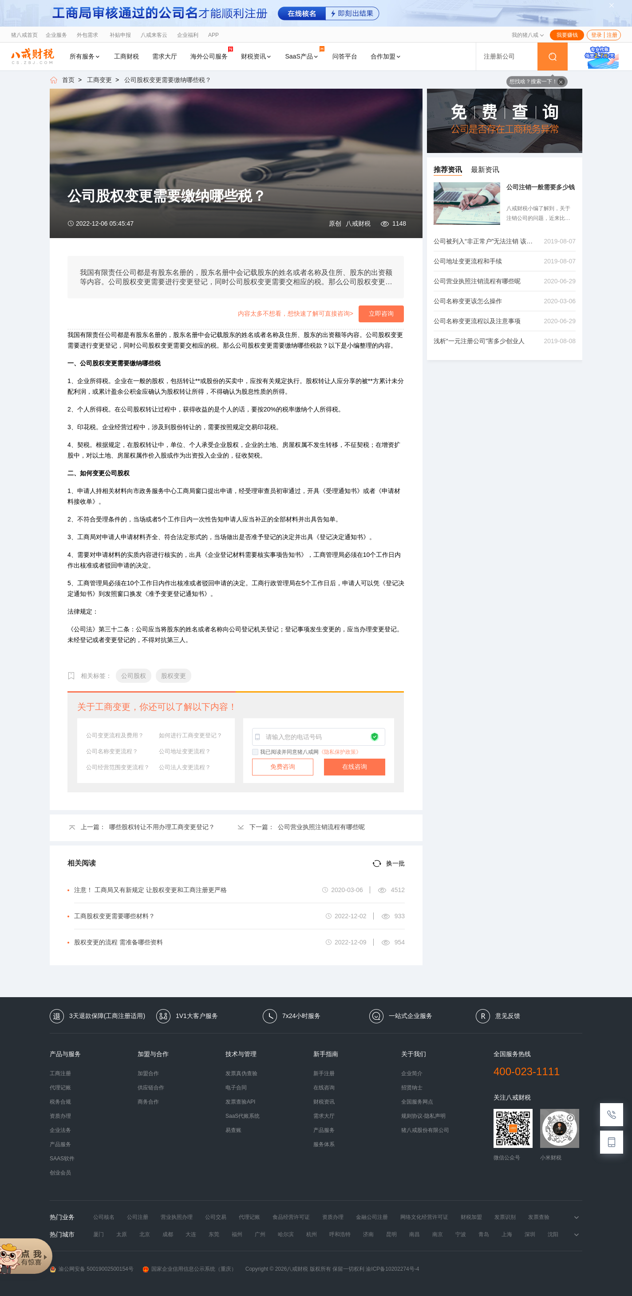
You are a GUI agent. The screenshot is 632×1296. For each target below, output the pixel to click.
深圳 (530, 1234)
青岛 (483, 1234)
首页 (68, 79)
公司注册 (137, 1217)
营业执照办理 (177, 1217)
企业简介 (412, 1073)
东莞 (214, 1234)
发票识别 (505, 1217)
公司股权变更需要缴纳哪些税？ (167, 79)
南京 (437, 1234)
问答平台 (344, 56)
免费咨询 (282, 766)
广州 (260, 1234)
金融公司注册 (372, 1217)
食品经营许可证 (291, 1217)
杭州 (311, 1234)
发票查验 (538, 1217)
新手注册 (324, 1073)
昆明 (391, 1234)
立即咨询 (381, 313)
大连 (191, 1234)
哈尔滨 (286, 1234)
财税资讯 (256, 56)
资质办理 (60, 1116)
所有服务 (85, 56)
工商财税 (126, 56)
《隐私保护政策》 (340, 752)
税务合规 (60, 1102)
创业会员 (60, 1173)
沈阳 (553, 1234)
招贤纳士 (412, 1088)
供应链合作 (151, 1088)
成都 (167, 1234)
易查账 (233, 1130)
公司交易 (215, 1217)
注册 (612, 35)
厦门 (98, 1234)
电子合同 (236, 1088)
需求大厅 (164, 56)
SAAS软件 (62, 1158)
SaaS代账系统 (242, 1116)
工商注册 (60, 1073)
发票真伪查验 (241, 1073)
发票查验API (240, 1102)
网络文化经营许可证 (424, 1217)
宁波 (460, 1234)
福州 (237, 1234)
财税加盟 (471, 1217)
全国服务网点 (417, 1102)
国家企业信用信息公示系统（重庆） (189, 1269)
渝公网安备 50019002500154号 (92, 1269)
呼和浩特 (340, 1234)
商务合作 (148, 1102)
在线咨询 (354, 766)
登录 (596, 35)
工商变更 (99, 79)
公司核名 (104, 1217)
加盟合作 (148, 1073)
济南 (368, 1234)
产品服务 (60, 1144)
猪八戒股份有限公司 (425, 1130)
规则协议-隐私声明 (423, 1116)
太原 (121, 1234)
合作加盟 (386, 56)
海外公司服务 (211, 53)
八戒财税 (358, 223)
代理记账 (60, 1088)
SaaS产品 (304, 53)
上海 (507, 1234)
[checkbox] (255, 752)
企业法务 (60, 1130)
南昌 (414, 1234)
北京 (144, 1234)
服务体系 (324, 1144)
